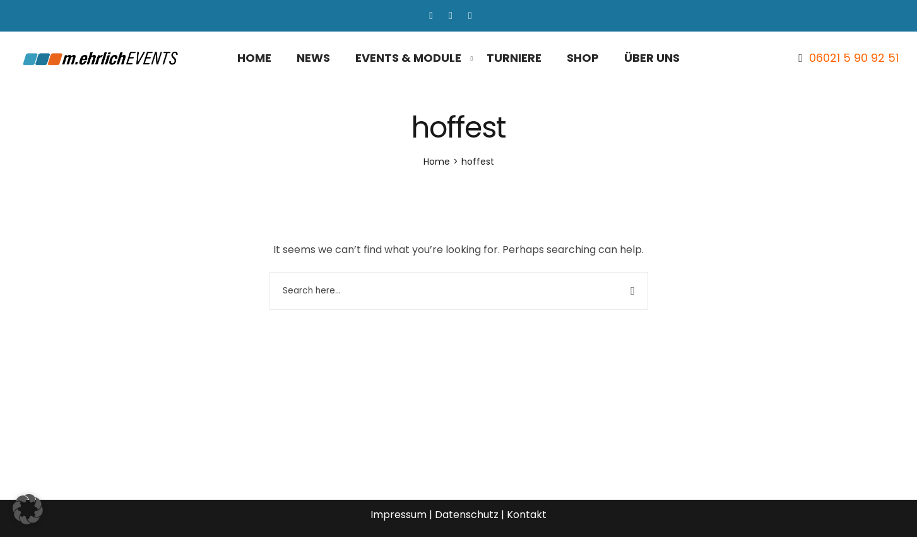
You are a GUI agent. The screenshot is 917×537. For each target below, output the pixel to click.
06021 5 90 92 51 (854, 58)
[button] (28, 509)
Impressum (398, 514)
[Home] (436, 161)
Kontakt (527, 514)
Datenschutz (467, 514)
